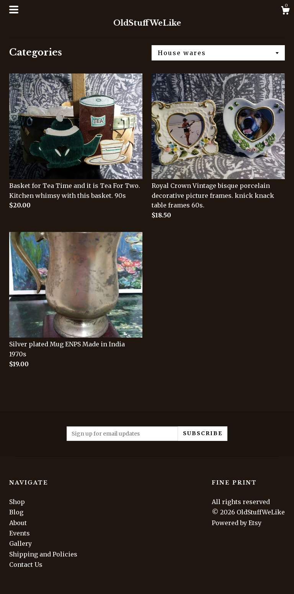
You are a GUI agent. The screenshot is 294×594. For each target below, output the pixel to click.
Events (19, 533)
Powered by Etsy (236, 523)
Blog (16, 512)
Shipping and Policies (43, 554)
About (18, 523)
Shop (17, 502)
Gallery (20, 543)
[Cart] (285, 11)
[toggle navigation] (13, 9)
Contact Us (25, 564)
